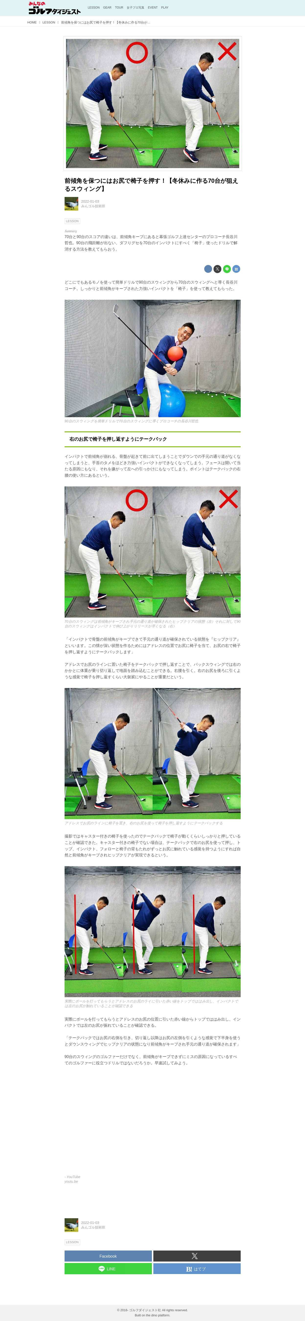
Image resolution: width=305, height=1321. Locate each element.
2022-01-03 (90, 201)
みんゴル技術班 (93, 206)
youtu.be (71, 1181)
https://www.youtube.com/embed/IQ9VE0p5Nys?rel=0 (153, 1123)
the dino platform (157, 1315)
